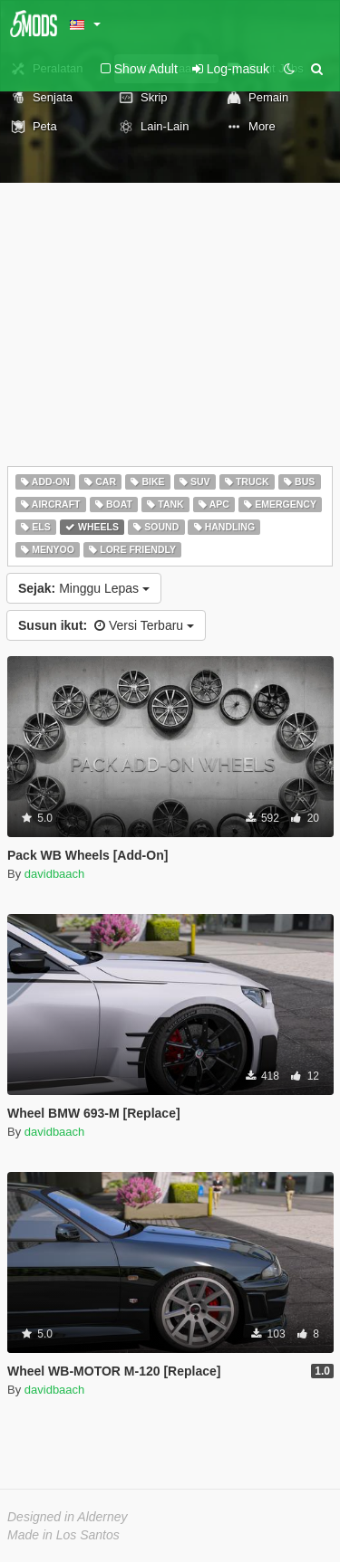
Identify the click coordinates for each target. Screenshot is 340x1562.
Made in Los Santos (63, 1535)
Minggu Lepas (84, 588)
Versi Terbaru (106, 625)
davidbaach (54, 874)
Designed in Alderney (67, 1517)
